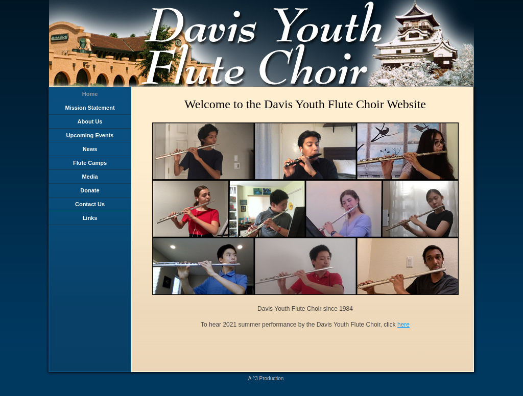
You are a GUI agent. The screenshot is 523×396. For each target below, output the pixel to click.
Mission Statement (89, 108)
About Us (90, 121)
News (90, 149)
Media (90, 177)
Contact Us (90, 204)
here (403, 324)
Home (90, 94)
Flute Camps (90, 163)
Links (90, 218)
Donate (89, 190)
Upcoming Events (90, 135)
